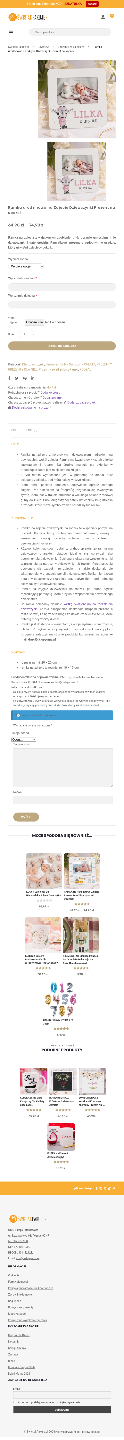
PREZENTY (104, 364)
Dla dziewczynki (33, 364)
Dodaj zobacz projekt (81, 402)
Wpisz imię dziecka (22, 296)
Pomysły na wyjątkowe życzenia (27, 1322)
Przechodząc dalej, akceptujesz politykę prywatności (47, 1405)
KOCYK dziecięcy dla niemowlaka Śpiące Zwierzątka (44, 893)
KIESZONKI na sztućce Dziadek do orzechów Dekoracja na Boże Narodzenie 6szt (80, 960)
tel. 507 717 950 (18, 1244)
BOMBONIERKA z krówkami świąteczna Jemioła (62, 1103)
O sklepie (13, 1278)
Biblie (11, 1363)
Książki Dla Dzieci (18, 1338)
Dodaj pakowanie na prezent (31, 407)
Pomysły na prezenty (20, 1310)
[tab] (14, 430)
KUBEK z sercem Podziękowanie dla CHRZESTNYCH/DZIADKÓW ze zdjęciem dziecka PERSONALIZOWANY (42, 960)
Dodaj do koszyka (62, 346)
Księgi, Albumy (17, 1350)
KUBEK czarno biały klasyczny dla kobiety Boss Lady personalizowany (32, 1103)
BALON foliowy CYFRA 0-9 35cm (58, 1023)
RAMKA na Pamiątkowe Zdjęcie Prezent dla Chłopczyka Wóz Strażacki (79, 895)
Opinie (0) (30, 430)
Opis (14, 430)
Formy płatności (18, 1284)
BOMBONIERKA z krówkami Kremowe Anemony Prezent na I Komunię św (91, 1103)
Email (16, 1391)
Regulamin (14, 1303)
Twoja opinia (21, 744)
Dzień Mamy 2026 (19, 1376)
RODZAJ (43, 46)
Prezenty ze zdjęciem (71, 46)
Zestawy (13, 1357)
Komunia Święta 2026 (21, 1370)
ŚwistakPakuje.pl (18, 46)
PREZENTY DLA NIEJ (22, 369)
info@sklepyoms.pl (27, 1261)
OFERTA (89, 364)
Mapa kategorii (17, 1316)
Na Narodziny (73, 364)
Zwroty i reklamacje (20, 1297)
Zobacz (92, 3)
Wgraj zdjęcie (12, 320)
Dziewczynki (54, 364)
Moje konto (103, 17)
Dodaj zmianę (52, 397)
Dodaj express (50, 392)
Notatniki (13, 1344)
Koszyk (110, 15)
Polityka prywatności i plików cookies (30, 1290)
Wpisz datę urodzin (22, 278)
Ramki (74, 369)
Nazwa (17, 792)
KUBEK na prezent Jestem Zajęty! (58, 1157)
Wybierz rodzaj (18, 259)
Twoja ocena (20, 733)
